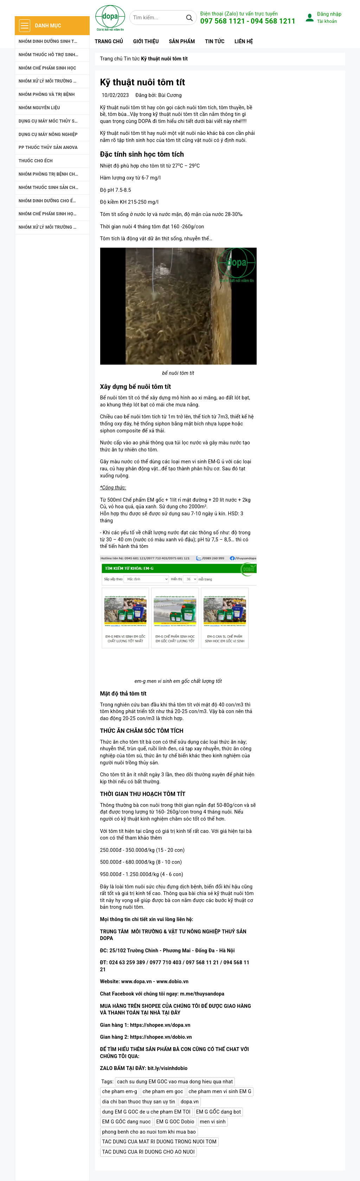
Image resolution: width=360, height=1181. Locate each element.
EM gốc (155, 500)
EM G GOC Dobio (175, 1121)
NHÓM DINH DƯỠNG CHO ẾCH (49, 200)
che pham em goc (163, 1091)
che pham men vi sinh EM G (220, 1091)
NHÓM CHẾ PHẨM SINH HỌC (47, 68)
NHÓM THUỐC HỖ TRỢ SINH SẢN (52, 54)
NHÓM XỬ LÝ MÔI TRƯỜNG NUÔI (51, 81)
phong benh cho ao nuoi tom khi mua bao (149, 1132)
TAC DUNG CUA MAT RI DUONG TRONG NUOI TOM (159, 1141)
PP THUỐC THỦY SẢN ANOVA (48, 147)
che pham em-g (119, 1091)
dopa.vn (190, 1101)
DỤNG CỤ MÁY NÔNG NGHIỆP (48, 134)
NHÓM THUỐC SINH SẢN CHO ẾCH (53, 187)
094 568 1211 (273, 21)
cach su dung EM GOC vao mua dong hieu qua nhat (175, 1081)
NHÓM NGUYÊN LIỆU (39, 107)
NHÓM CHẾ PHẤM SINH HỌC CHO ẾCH (54, 213)
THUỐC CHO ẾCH (36, 160)
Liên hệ (243, 41)
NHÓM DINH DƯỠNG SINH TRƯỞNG (54, 41)
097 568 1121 (222, 21)
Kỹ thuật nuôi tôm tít (142, 82)
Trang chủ (109, 41)
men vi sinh (213, 1121)
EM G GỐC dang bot (218, 1112)
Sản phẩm (182, 41)
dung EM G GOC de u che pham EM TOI (146, 1112)
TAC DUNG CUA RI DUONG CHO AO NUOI (148, 1152)
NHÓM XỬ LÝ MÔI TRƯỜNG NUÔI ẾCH (54, 227)
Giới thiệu (146, 41)
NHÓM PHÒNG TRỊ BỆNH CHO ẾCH (53, 174)
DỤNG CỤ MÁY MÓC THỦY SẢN (50, 121)
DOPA (144, 121)
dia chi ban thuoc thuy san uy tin (138, 1101)
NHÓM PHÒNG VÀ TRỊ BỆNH (47, 94)
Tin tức (214, 41)
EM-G (214, 461)
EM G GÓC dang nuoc (126, 1121)
